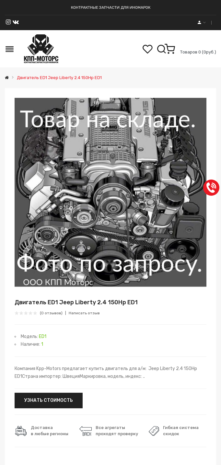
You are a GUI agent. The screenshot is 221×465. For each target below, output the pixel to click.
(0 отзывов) (51, 313)
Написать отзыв (84, 313)
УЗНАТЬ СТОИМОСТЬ (48, 400)
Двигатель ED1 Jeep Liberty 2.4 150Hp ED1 (59, 77)
